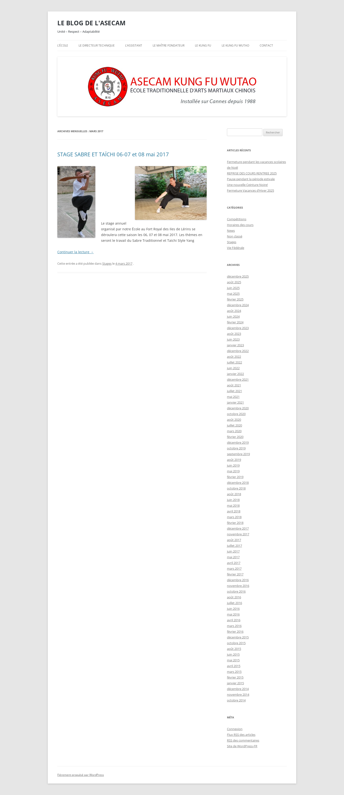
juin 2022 (233, 368)
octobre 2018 (236, 488)
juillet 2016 (234, 603)
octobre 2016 (236, 591)
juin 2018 (233, 500)
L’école (62, 45)
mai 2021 (233, 397)
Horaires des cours (240, 225)
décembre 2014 (238, 689)
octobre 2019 (236, 448)
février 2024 (235, 322)
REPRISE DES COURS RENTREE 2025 (252, 173)
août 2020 (234, 419)
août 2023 (234, 334)
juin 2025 (233, 288)
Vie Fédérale (235, 248)
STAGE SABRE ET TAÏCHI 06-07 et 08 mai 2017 (113, 154)
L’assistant (133, 45)
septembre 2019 (238, 454)
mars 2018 (234, 517)
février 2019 (235, 477)
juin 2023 (233, 339)
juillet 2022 (234, 362)
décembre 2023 (238, 328)
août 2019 (234, 460)
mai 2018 (233, 505)
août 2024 (234, 311)
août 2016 (234, 597)
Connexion (234, 729)
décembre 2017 (238, 528)
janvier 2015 (235, 683)
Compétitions (236, 219)
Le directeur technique (97, 45)
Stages (107, 263)
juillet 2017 (234, 545)
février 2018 (235, 523)
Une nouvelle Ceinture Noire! (247, 185)
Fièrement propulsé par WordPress (80, 775)
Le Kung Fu (203, 45)
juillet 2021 (234, 391)
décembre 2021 (238, 379)
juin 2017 (233, 551)
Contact (266, 45)
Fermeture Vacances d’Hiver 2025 (250, 190)
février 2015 (235, 677)
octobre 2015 (236, 643)
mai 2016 (233, 614)
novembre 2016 (238, 586)
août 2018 (234, 494)
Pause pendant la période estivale (251, 179)
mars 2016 (234, 626)
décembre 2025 (238, 276)
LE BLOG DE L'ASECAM (91, 23)
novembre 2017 (238, 534)
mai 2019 (233, 471)
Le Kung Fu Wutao (235, 45)
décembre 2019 (238, 442)
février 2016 (235, 631)
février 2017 (235, 574)
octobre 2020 (236, 414)
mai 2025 (233, 293)
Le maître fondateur (168, 45)
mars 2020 (234, 431)
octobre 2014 (236, 700)
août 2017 (234, 540)
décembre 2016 (238, 580)
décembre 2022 (238, 351)
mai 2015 (233, 660)
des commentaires (243, 740)
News (231, 230)
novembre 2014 (238, 694)
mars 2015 (234, 671)
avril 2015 (233, 666)
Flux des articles (241, 734)
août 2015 (234, 649)
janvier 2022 (235, 374)
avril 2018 (233, 511)
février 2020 (235, 437)
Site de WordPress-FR (242, 746)
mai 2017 (233, 557)
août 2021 (234, 385)
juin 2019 (233, 465)
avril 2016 (233, 620)
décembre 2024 (238, 305)
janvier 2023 (235, 345)
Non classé (234, 236)
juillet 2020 (234, 425)
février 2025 (235, 299)
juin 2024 (233, 316)
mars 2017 (234, 568)
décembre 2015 (238, 637)
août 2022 (234, 356)
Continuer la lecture (75, 252)
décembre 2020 (238, 408)
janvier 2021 (235, 402)
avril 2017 (233, 563)
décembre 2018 (238, 482)
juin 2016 (233, 608)
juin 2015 (233, 654)
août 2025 (234, 282)
